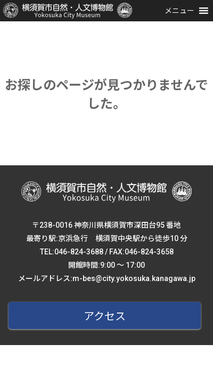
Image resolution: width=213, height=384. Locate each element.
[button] (179, 10)
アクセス (105, 316)
